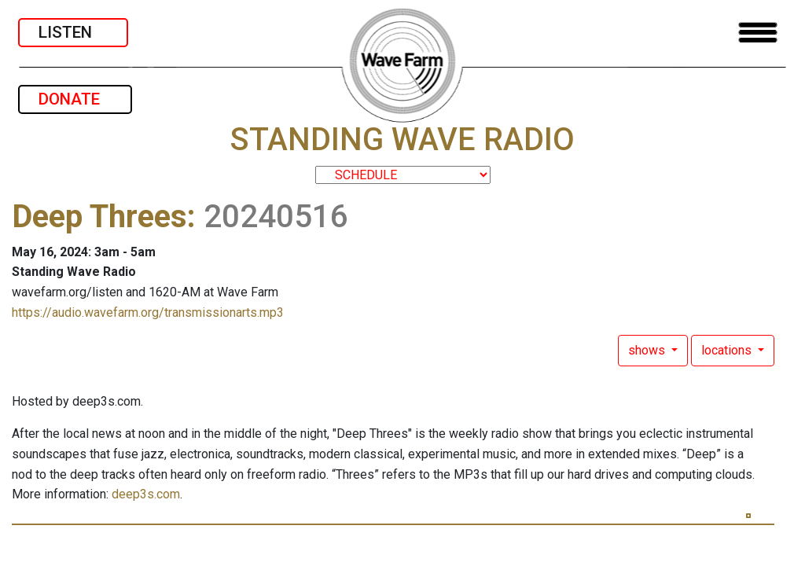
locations (728, 350)
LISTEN (73, 32)
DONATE (75, 99)
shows (648, 350)
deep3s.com (146, 494)
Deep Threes (99, 216)
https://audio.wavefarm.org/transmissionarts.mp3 (148, 312)
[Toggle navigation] (758, 32)
